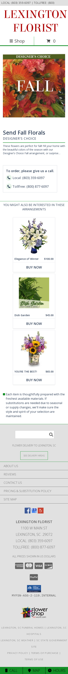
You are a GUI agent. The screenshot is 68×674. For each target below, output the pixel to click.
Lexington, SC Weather (17, 640)
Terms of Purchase (45, 653)
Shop (17, 41)
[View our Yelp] (41, 512)
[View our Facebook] (27, 512)
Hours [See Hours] (56, 670)
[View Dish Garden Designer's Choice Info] (34, 293)
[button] (34, 588)
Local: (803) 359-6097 (34, 540)
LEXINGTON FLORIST (35, 21)
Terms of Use (34, 659)
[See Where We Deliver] (34, 455)
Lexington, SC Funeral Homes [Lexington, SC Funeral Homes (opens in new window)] (22, 627)
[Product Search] (34, 434)
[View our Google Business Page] (34, 512)
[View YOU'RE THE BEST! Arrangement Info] (34, 349)
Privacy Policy (17, 653)
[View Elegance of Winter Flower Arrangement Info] (34, 236)
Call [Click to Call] (11, 670)
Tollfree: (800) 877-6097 (34, 547)
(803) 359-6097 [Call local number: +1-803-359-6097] (21, 3)
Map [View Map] (34, 670)
